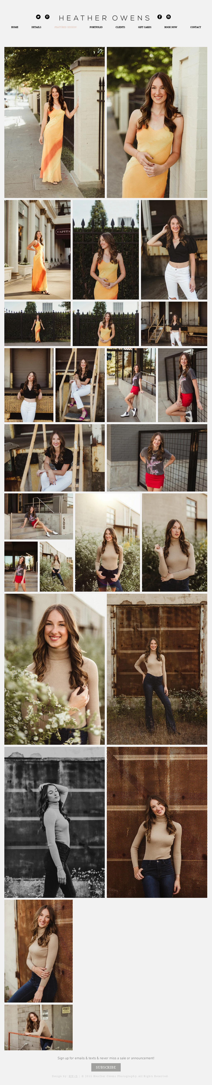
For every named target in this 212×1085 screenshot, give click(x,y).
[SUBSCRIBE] (106, 1067)
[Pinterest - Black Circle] (47, 17)
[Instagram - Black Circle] (168, 17)
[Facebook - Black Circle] (159, 17)
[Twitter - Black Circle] (38, 17)
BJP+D (73, 1076)
